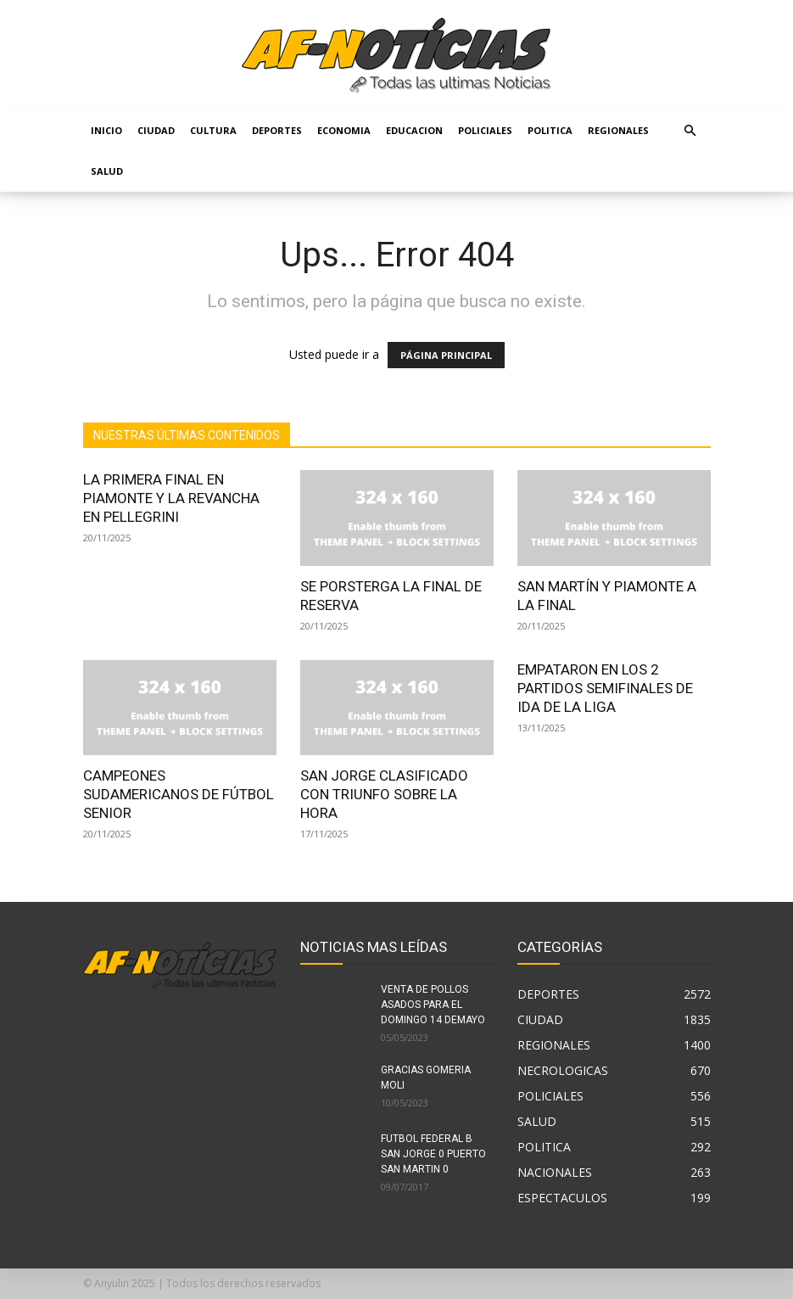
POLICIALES (485, 130)
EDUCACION (414, 130)
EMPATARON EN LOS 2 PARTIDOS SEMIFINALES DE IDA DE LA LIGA (605, 688)
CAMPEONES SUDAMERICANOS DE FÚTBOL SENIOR (178, 794)
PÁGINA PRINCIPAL (446, 355)
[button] (690, 131)
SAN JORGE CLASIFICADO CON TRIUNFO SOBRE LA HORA (384, 794)
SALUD (107, 171)
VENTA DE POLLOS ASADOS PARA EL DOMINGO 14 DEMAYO (433, 1004)
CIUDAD (156, 130)
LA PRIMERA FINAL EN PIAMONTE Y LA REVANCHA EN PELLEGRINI (171, 498)
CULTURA (213, 130)
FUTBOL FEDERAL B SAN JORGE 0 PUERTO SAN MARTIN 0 (433, 1154)
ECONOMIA (344, 130)
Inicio (106, 130)
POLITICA (550, 130)
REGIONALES (618, 130)
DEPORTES (277, 130)
